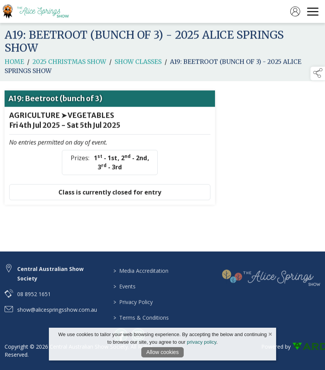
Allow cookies (162, 352)
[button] (317, 73)
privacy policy (201, 342)
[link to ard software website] (306, 346)
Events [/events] (124, 292)
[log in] (295, 11)
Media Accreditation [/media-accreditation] (140, 276)
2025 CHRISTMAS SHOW (69, 63)
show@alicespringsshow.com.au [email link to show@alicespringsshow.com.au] (57, 313)
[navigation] (313, 11)
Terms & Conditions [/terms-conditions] (140, 323)
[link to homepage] (40, 11)
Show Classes (138, 63)
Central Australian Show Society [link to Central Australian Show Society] (50, 277)
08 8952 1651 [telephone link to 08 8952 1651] (34, 297)
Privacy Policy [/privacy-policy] (132, 307)
